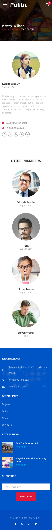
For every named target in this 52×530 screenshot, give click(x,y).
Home (4, 29)
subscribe (26, 496)
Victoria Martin (26, 202)
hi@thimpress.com (17, 386)
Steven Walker (26, 332)
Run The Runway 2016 (27, 443)
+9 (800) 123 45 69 (15, 128)
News (5, 418)
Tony (26, 245)
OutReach (7, 424)
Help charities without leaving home (31, 460)
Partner (5, 411)
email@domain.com (16, 122)
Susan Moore (26, 289)
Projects (6, 404)
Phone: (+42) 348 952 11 (20, 379)
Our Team (14, 29)
